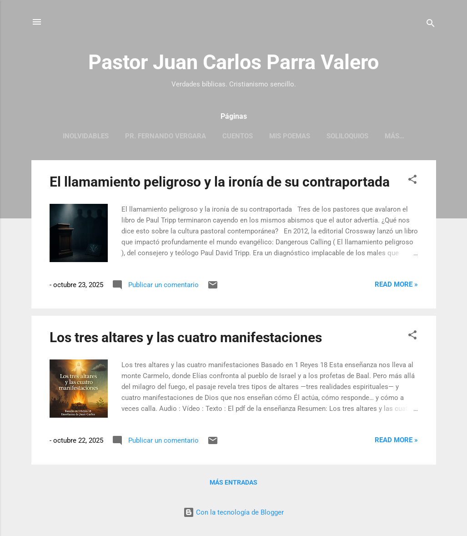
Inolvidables (86, 136)
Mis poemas (289, 136)
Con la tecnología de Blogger (233, 512)
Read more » (396, 284)
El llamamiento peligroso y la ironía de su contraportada (220, 182)
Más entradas (233, 482)
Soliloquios (347, 136)
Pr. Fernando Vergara (165, 136)
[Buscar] (430, 25)
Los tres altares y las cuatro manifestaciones (186, 337)
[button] (412, 181)
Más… (394, 136)
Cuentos (237, 136)
